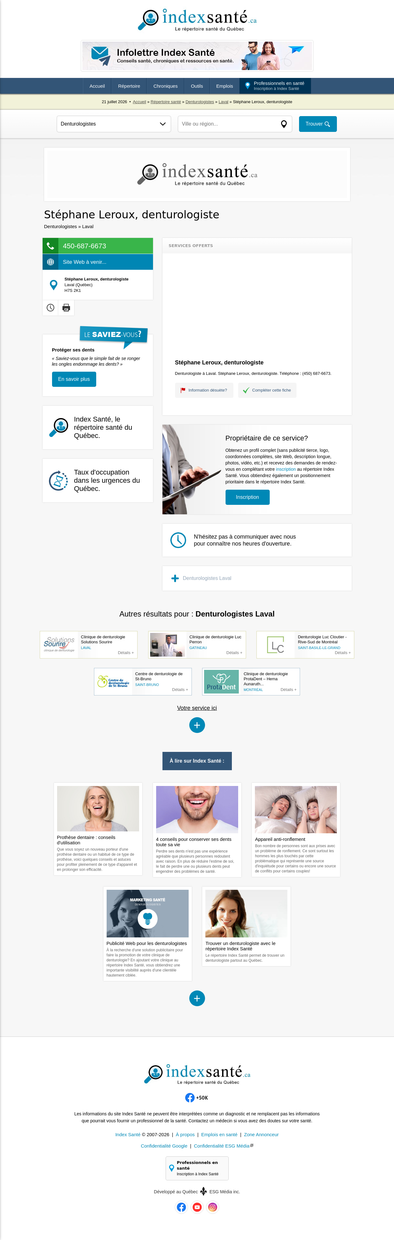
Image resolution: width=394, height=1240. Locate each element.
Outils (197, 86)
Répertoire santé (166, 101)
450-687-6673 (84, 246)
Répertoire (129, 86)
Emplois (224, 86)
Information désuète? (208, 390)
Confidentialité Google (164, 1145)
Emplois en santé (219, 1134)
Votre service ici (197, 708)
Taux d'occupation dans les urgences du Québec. (107, 480)
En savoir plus (74, 379)
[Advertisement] (257, 307)
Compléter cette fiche (271, 390)
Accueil (97, 86)
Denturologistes (199, 101)
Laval (223, 101)
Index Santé (127, 1134)
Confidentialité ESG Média (222, 1145)
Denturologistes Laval (207, 578)
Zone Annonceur (261, 1134)
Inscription (247, 497)
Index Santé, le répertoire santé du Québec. (103, 427)
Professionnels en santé (279, 85)
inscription (286, 469)
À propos (185, 1134)
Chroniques (165, 86)
